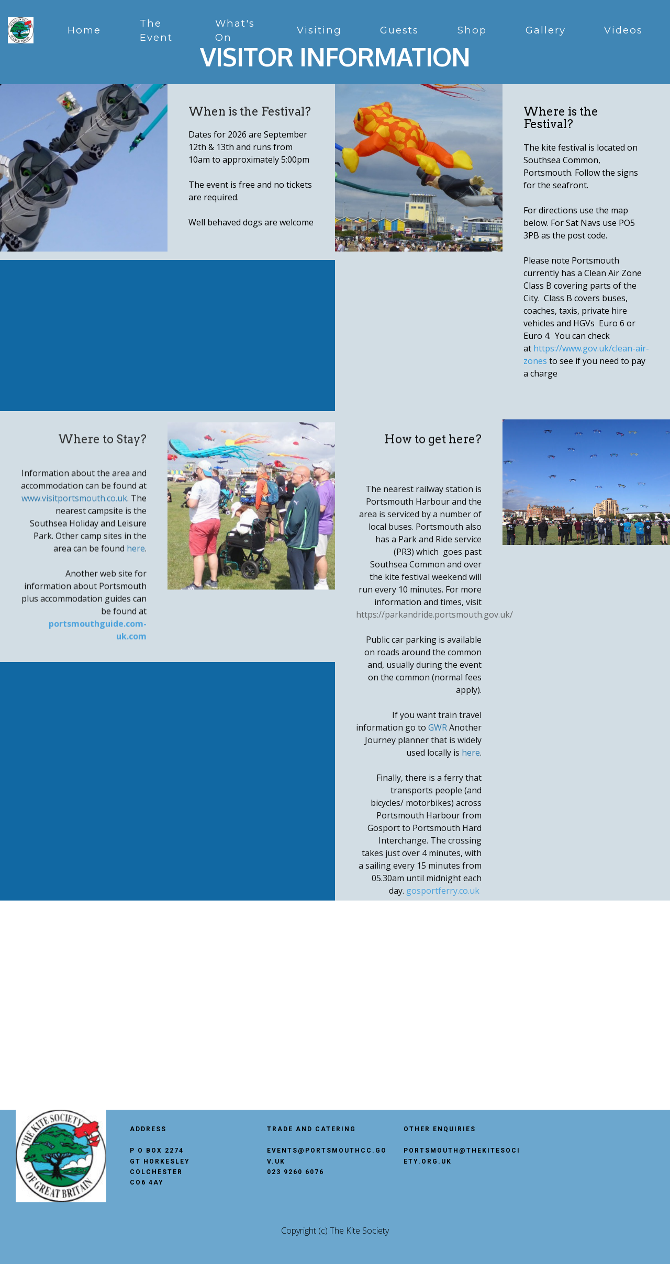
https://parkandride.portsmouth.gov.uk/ (434, 802)
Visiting (319, 30)
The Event (156, 30)
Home (84, 30)
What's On (235, 30)
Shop (472, 30)
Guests (399, 30)
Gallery (546, 30)
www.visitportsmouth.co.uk (74, 578)
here (136, 628)
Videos (623, 30)
